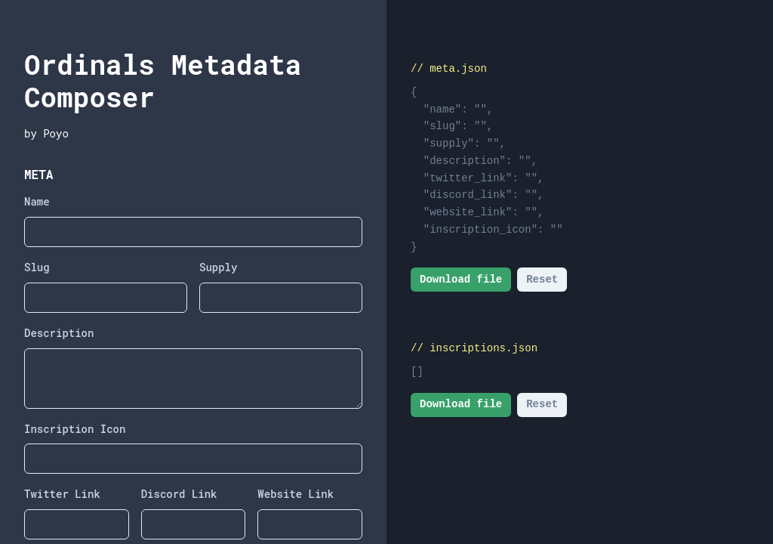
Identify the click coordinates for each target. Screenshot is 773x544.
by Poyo (46, 133)
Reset (542, 280)
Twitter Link (62, 494)
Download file (461, 280)
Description (59, 333)
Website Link (295, 494)
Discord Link (179, 494)
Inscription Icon (74, 429)
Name (37, 201)
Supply (218, 267)
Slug (37, 267)
